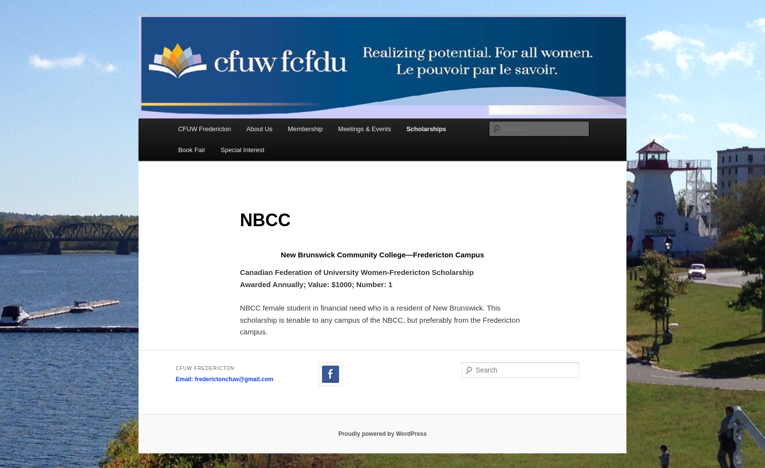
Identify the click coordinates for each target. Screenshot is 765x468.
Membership (305, 129)
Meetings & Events (364, 129)
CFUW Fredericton (204, 129)
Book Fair (191, 150)
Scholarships (426, 129)
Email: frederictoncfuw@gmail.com (224, 379)
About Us (259, 129)
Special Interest (242, 150)
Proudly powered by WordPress (382, 433)
